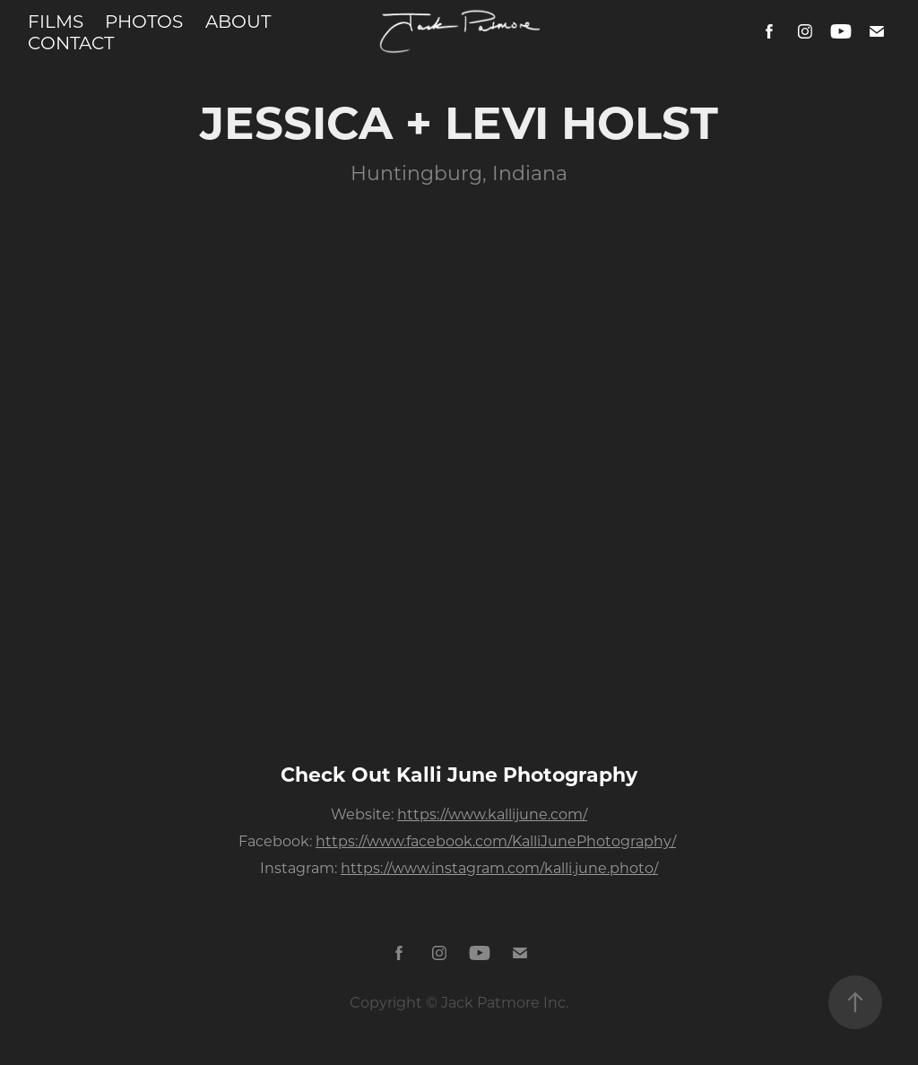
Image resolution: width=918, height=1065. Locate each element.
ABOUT (238, 20)
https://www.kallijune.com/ (492, 813)
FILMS (55, 20)
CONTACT (71, 42)
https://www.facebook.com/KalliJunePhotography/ (496, 840)
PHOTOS (144, 20)
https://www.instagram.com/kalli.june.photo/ (499, 867)
